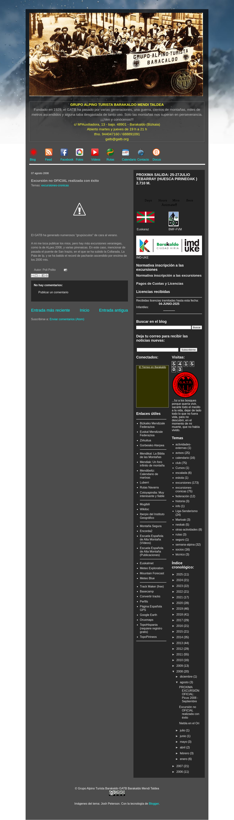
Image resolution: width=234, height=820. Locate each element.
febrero (185, 753)
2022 (180, 591)
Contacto (143, 159)
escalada (181, 472)
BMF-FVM (175, 229)
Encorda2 (146, 531)
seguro (180, 539)
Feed (48, 159)
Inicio (84, 310)
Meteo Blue (147, 578)
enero (184, 759)
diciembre (186, 676)
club (178, 462)
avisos (180, 452)
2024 (180, 580)
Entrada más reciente (50, 310)
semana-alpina (185, 544)
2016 (180, 625)
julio (183, 730)
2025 (180, 574)
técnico (180, 554)
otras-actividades (187, 529)
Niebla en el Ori (189, 723)
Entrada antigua (113, 310)
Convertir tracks (150, 596)
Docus (157, 159)
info (178, 506)
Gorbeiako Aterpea (152, 445)
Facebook (67, 159)
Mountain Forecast (152, 573)
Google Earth (148, 614)
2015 (180, 631)
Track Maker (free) (152, 586)
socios (180, 549)
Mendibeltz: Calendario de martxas (149, 474)
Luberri (144, 482)
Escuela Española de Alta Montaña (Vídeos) (151, 539)
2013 (180, 643)
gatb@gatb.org (117, 139)
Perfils (144, 601)
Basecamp (147, 591)
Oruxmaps (146, 619)
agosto (184, 682)
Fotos (79, 159)
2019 (180, 608)
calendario (182, 457)
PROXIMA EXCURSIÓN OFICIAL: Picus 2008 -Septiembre (189, 694)
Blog (33, 159)
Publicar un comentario (53, 292)
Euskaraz (143, 229)
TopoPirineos (148, 636)
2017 (180, 620)
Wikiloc (144, 509)
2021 (180, 597)
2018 (180, 614)
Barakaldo (160, 367)
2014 (180, 637)
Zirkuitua (145, 440)
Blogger (154, 803)
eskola (180, 477)
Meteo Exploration (151, 568)
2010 (180, 660)
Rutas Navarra (149, 487)
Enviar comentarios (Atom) (67, 319)
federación (182, 496)
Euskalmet (147, 563)
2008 (180, 671)
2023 (180, 585)
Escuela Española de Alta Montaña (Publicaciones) (151, 551)
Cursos (180, 467)
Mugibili (145, 504)
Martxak (181, 519)
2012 (180, 648)
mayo (184, 741)
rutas (179, 534)
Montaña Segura (150, 526)
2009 (180, 665)
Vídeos (95, 159)
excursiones (183, 482)
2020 (180, 603)
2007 (180, 766)
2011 (180, 654)
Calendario (129, 159)
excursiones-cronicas (55, 185)
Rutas (110, 159)
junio (183, 736)
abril (183, 747)
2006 (180, 771)
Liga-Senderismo (187, 511)
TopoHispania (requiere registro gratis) (151, 628)
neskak (180, 524)
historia (180, 501)
